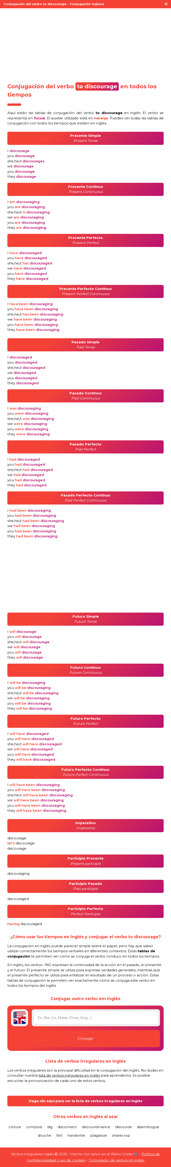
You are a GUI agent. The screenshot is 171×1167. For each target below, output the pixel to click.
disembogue (148, 1127)
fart (59, 1135)
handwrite (76, 1135)
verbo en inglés (112, 113)
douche (44, 1135)
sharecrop (121, 1135)
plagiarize (98, 1135)
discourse (123, 1127)
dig (49, 1127)
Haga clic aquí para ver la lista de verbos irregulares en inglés (85, 1101)
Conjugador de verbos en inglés (116, 1160)
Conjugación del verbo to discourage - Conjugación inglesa (54, 4)
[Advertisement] (85, 44)
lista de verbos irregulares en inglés (69, 1075)
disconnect (67, 1127)
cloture (15, 1127)
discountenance (96, 1127)
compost (34, 1127)
